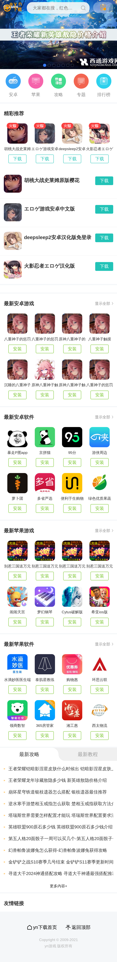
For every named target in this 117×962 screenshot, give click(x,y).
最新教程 (88, 754)
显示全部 (102, 303)
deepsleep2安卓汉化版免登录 (57, 237)
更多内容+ (58, 886)
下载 (17, 158)
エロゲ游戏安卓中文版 (49, 209)
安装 (17, 348)
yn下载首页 (45, 927)
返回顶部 (81, 927)
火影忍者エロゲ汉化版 (49, 266)
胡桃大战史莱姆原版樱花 (51, 180)
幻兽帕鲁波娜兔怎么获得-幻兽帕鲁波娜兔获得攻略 (57, 850)
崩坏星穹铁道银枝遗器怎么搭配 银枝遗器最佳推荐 (57, 792)
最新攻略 (29, 754)
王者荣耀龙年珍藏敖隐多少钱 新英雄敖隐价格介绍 (57, 780)
